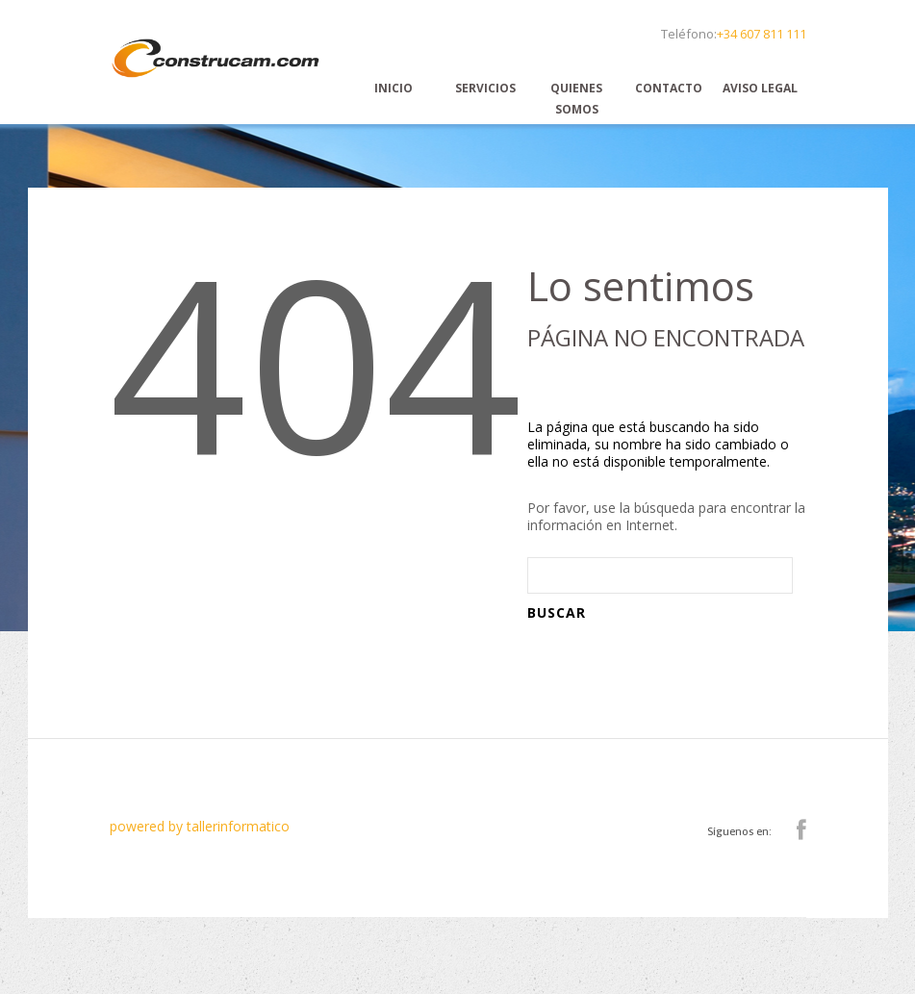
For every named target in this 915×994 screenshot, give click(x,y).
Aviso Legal (760, 88)
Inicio (393, 88)
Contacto (668, 88)
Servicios (485, 88)
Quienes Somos (576, 98)
